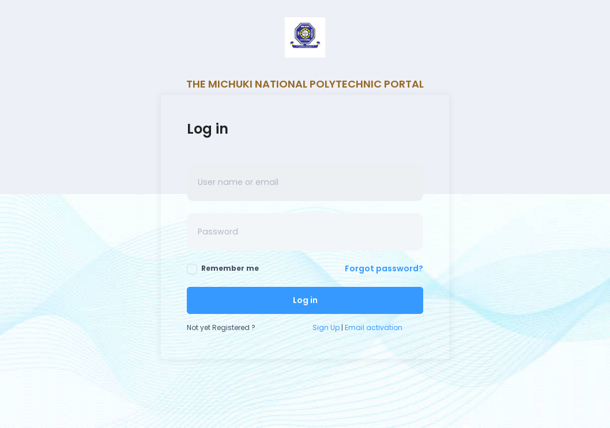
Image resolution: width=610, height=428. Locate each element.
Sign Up (326, 327)
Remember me (223, 268)
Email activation (373, 327)
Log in (305, 300)
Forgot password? (384, 268)
